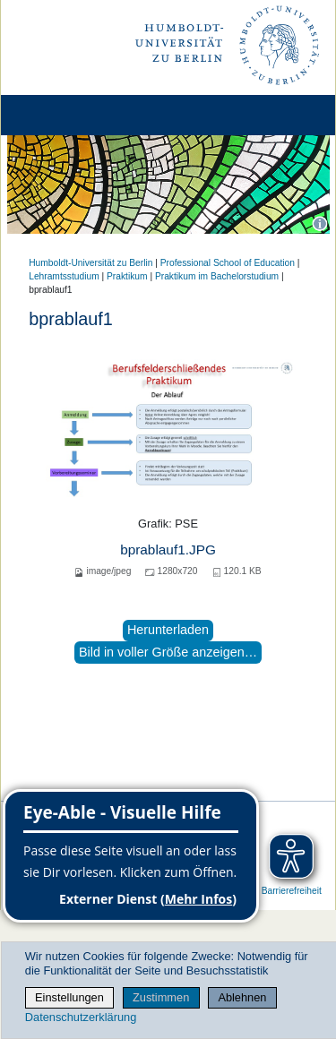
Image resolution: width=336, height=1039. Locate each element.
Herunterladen (168, 630)
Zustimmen (161, 997)
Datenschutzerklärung (80, 1017)
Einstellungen (69, 997)
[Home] (64, 115)
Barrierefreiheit (292, 891)
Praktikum (127, 276)
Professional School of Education (227, 263)
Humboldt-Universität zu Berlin (90, 263)
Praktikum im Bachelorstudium (217, 276)
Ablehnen (242, 997)
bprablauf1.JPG (168, 549)
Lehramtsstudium (64, 276)
